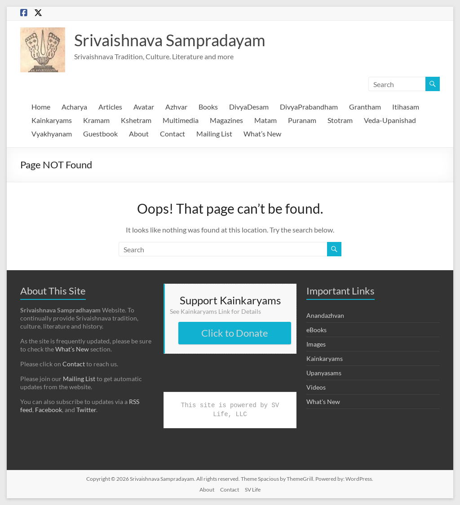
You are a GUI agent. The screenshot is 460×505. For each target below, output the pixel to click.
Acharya (74, 106)
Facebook (48, 409)
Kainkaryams (51, 120)
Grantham (365, 106)
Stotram (340, 120)
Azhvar (176, 106)
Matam (265, 120)
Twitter (86, 409)
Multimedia (181, 120)
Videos (316, 387)
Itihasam (405, 106)
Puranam (302, 120)
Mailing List (214, 133)
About (139, 133)
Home (40, 106)
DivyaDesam (249, 106)
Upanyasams (323, 373)
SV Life (253, 489)
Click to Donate (234, 333)
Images (316, 344)
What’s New (262, 133)
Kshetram (136, 120)
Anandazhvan (325, 315)
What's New (323, 401)
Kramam (96, 120)
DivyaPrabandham (309, 106)
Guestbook (100, 133)
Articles (110, 106)
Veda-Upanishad (390, 120)
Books (208, 106)
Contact (172, 133)
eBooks (316, 330)
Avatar (143, 106)
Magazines (226, 120)
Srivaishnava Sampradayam (169, 40)
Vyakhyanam (51, 133)
